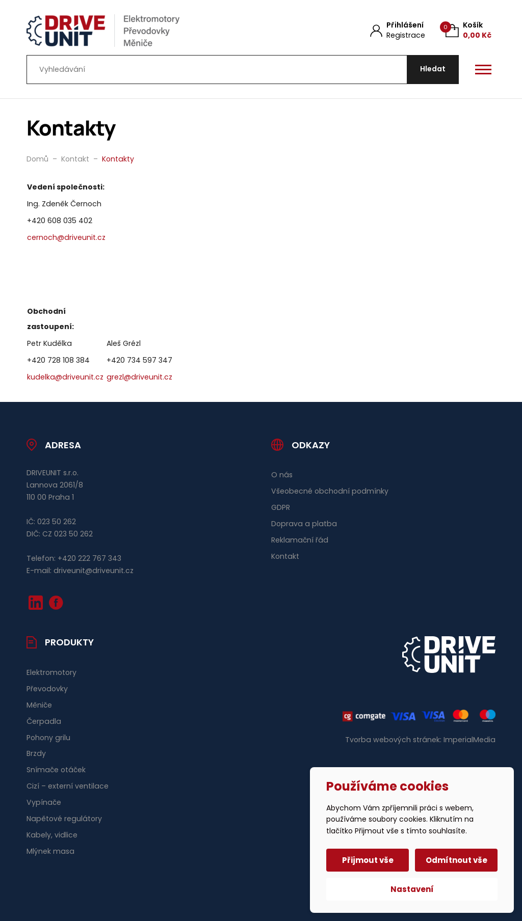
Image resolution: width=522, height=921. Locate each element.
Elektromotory (51, 672)
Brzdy (36, 753)
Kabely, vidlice (52, 835)
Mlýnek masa (50, 851)
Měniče (39, 705)
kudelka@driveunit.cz (65, 377)
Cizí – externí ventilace (68, 786)
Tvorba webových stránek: (393, 740)
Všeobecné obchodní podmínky (329, 491)
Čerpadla (44, 721)
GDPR (280, 507)
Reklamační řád (299, 540)
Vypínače (44, 802)
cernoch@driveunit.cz (66, 237)
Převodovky (47, 689)
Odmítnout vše (456, 860)
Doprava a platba (304, 524)
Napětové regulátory (64, 819)
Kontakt (285, 556)
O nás (282, 475)
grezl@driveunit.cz (139, 377)
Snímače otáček (56, 770)
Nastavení (412, 889)
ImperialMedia (469, 740)
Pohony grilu (48, 738)
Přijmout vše (368, 860)
